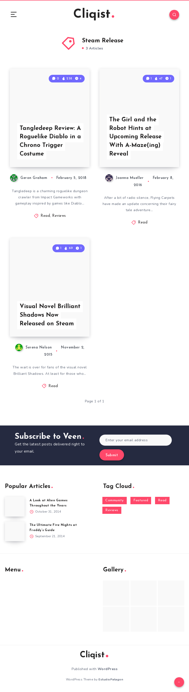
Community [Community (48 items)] (114, 500)
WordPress (108, 669)
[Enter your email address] (135, 440)
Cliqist (93, 14)
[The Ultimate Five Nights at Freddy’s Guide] (15, 531)
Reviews (59, 216)
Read (45, 216)
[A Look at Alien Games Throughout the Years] (15, 507)
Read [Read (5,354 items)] (162, 500)
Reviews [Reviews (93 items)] (111, 510)
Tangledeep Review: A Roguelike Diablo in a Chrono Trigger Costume (50, 141)
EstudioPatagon (110, 679)
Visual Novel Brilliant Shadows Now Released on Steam (50, 315)
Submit (112, 455)
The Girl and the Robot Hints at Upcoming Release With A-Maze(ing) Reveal (135, 137)
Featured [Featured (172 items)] (140, 500)
